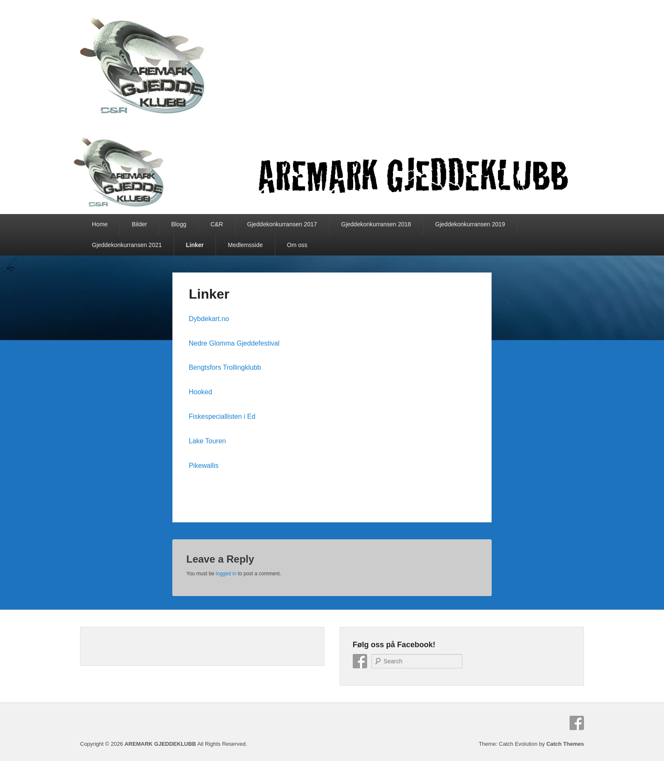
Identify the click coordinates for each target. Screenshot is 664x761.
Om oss (297, 245)
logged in (226, 574)
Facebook (360, 661)
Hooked (200, 392)
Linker (195, 245)
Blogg (178, 224)
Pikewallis (204, 465)
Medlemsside (245, 245)
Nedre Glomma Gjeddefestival (234, 343)
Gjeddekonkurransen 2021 (127, 245)
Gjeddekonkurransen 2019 (470, 224)
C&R (216, 224)
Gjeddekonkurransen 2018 (376, 224)
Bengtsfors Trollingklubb (225, 367)
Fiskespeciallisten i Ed (222, 416)
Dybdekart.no (209, 318)
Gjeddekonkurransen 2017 (282, 224)
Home (100, 224)
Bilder (139, 224)
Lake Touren (207, 441)
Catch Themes (565, 744)
